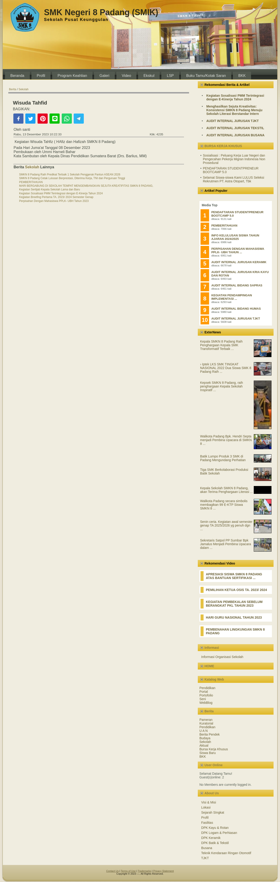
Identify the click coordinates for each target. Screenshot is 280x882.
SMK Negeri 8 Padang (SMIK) (101, 12)
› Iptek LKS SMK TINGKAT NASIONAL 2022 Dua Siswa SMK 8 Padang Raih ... (225, 367)
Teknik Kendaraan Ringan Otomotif (226, 853)
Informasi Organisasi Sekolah (222, 657)
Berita (12, 89)
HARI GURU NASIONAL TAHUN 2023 (234, 617)
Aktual (203, 745)
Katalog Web (214, 679)
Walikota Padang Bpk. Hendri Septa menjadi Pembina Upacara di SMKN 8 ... (226, 439)
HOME (209, 666)
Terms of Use (128, 871)
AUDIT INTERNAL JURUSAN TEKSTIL (235, 128)
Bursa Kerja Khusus (213, 749)
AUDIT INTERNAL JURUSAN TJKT (232, 121)
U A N (203, 731)
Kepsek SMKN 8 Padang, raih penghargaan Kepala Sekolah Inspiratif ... (221, 386)
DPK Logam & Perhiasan (219, 833)
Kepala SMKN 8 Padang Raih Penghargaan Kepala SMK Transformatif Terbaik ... (221, 345)
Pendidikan (207, 688)
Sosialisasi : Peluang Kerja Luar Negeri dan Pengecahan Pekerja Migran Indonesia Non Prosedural (234, 159)
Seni (202, 699)
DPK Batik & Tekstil (215, 843)
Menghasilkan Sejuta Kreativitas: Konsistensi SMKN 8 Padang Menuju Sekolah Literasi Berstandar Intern (234, 110)
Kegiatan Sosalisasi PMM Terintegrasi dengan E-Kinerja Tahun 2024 (61, 193)
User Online (213, 765)
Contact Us (112, 871)
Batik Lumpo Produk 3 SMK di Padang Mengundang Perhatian (223, 458)
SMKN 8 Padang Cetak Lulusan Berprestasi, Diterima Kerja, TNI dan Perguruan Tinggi (72, 178)
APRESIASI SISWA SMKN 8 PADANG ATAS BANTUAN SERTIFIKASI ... (234, 576)
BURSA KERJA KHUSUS (223, 146)
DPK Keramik (211, 838)
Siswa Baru (207, 753)
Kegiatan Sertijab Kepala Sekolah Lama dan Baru (49, 189)
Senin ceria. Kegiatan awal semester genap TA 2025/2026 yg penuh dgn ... (226, 525)
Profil (205, 817)
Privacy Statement (163, 871)
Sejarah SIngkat (212, 812)
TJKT (205, 858)
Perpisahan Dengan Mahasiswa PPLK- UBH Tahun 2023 (54, 201)
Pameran (206, 720)
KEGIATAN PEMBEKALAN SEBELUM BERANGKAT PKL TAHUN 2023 (234, 603)
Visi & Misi (208, 802)
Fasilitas (207, 822)
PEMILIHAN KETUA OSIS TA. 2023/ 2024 (236, 590)
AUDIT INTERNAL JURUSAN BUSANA (235, 135)
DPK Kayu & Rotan (215, 828)
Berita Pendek (209, 734)
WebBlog (206, 702)
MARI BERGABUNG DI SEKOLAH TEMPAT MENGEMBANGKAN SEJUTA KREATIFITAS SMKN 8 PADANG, (86, 185)
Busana (206, 848)
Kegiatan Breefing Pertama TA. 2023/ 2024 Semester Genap (56, 197)
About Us (211, 793)
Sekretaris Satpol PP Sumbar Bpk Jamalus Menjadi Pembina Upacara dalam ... (225, 544)
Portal (203, 691)
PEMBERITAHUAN (31, 182)
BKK (202, 756)
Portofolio (206, 695)
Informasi (211, 647)
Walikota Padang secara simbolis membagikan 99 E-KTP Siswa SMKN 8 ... (224, 504)
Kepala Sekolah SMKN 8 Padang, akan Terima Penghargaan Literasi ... (226, 490)
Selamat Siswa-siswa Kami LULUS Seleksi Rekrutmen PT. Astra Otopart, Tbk (233, 179)
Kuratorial (206, 723)
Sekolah (23, 89)
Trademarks (144, 871)
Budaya (204, 738)
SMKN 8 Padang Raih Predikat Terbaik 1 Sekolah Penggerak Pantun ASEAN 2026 (69, 174)
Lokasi (205, 807)
